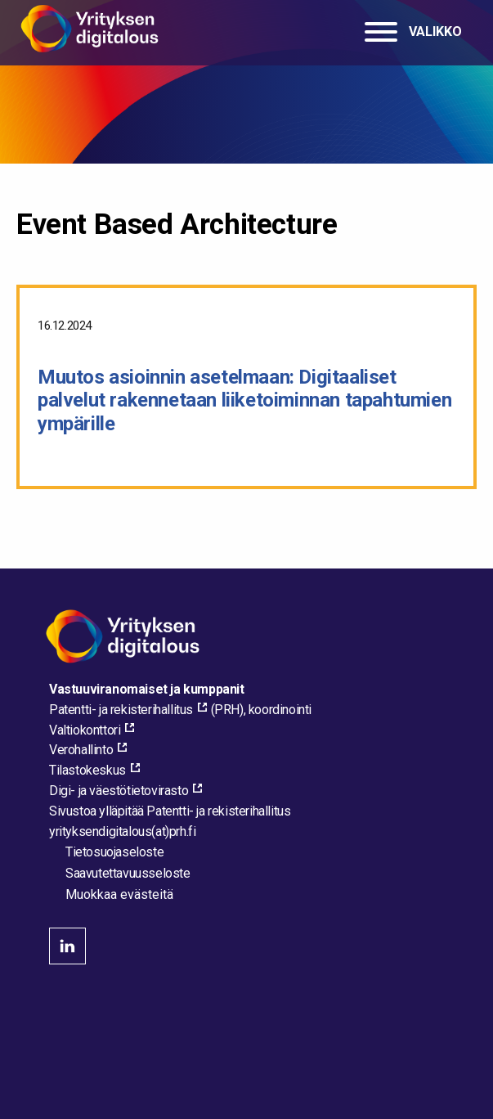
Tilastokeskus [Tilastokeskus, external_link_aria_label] (87, 770)
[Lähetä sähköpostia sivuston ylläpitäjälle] (122, 831)
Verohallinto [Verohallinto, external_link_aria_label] (81, 749)
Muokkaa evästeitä (119, 894)
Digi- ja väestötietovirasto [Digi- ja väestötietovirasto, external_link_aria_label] (118, 790)
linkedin (67, 946)
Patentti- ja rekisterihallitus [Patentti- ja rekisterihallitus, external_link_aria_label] (121, 709)
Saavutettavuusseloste (127, 873)
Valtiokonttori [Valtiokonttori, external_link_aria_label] (84, 730)
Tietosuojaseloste (114, 852)
